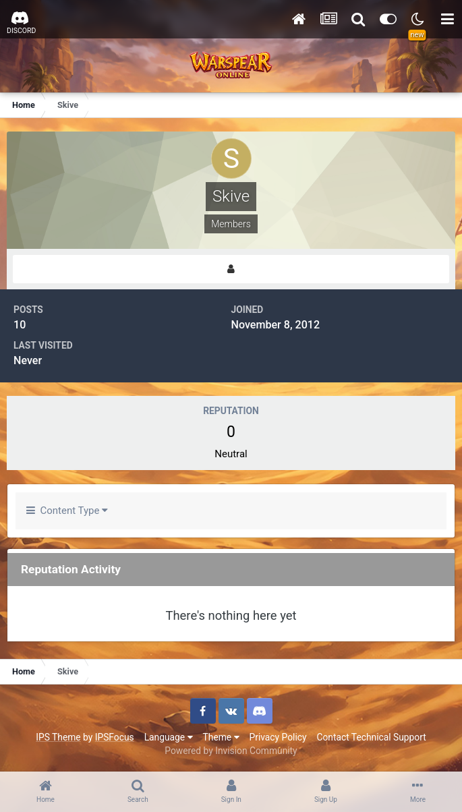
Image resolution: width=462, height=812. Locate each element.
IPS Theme (58, 737)
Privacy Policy (278, 737)
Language (168, 737)
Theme (221, 737)
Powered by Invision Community (231, 750)
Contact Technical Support (371, 737)
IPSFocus (114, 737)
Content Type (67, 510)
